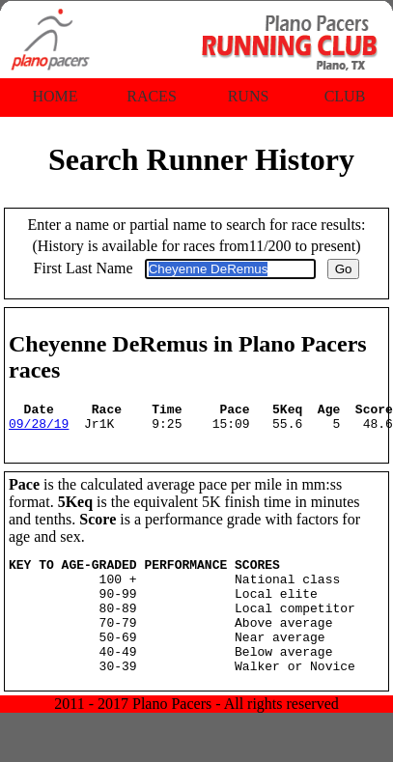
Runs (248, 96)
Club (345, 96)
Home (54, 96)
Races (151, 96)
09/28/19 (39, 428)
